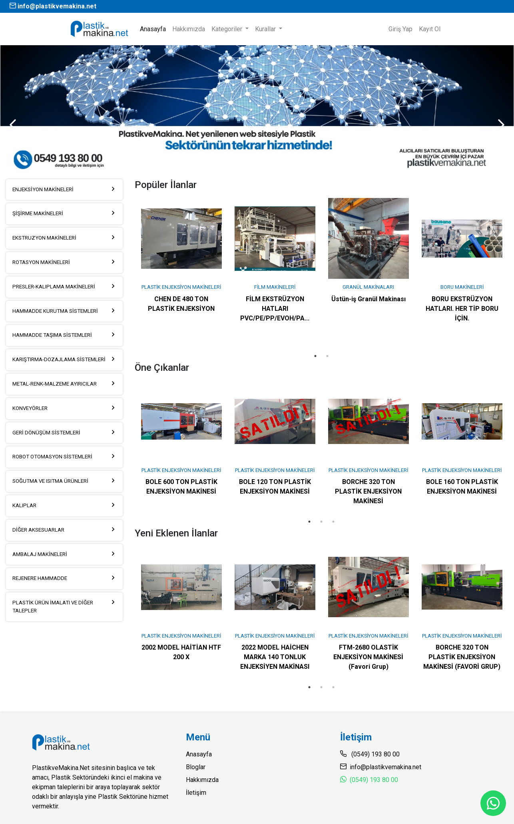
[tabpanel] (181, 255)
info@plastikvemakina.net (53, 6)
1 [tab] (315, 356)
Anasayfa (154, 28)
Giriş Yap (400, 29)
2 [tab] (327, 356)
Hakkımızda (188, 29)
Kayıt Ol (429, 29)
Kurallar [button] (266, 29)
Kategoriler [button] (227, 29)
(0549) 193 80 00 (374, 780)
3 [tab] (333, 522)
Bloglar (195, 767)
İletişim (196, 792)
